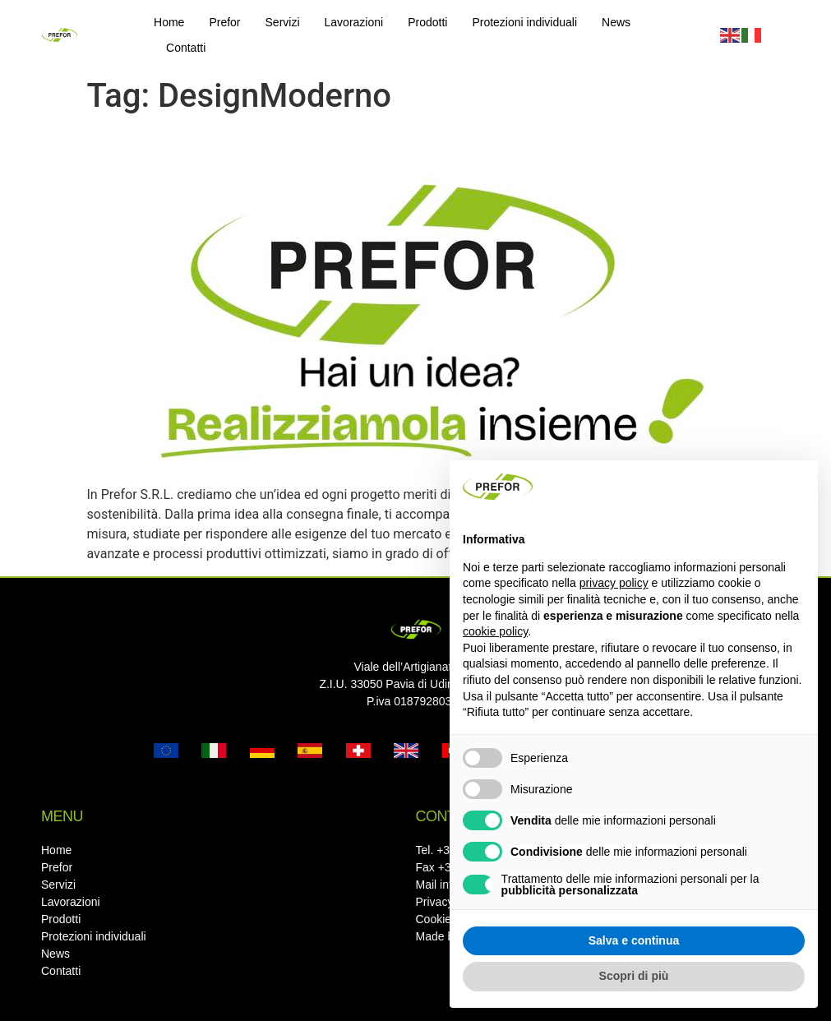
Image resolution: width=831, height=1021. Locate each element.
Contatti (185, 47)
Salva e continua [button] (634, 940)
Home (169, 22)
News (616, 22)
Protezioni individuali (524, 22)
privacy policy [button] (614, 582)
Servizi (282, 22)
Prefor (224, 22)
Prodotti (427, 22)
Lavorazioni (354, 22)
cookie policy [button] (495, 631)
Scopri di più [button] (634, 975)
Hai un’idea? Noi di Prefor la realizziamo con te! (363, 144)
